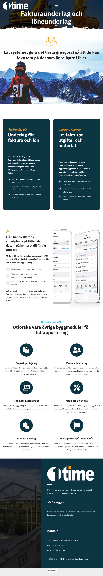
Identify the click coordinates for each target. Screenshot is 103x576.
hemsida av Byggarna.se (79, 559)
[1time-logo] (15, 2)
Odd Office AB (65, 559)
